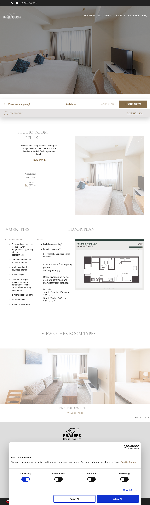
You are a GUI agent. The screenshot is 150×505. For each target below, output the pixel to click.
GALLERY (133, 15)
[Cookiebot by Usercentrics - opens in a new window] (126, 447)
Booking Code (16, 113)
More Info (128, 490)
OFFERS (120, 15)
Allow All (117, 499)
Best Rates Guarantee (135, 113)
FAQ (144, 15)
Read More (39, 159)
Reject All (75, 499)
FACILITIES (104, 15)
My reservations (29, 3)
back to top (142, 417)
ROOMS (88, 15)
